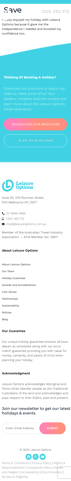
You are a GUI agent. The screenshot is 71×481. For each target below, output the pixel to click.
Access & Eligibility (15, 477)
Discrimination (52, 472)
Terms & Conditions (16, 463)
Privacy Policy (41, 463)
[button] (66, 20)
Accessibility (30, 472)
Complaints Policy (39, 467)
